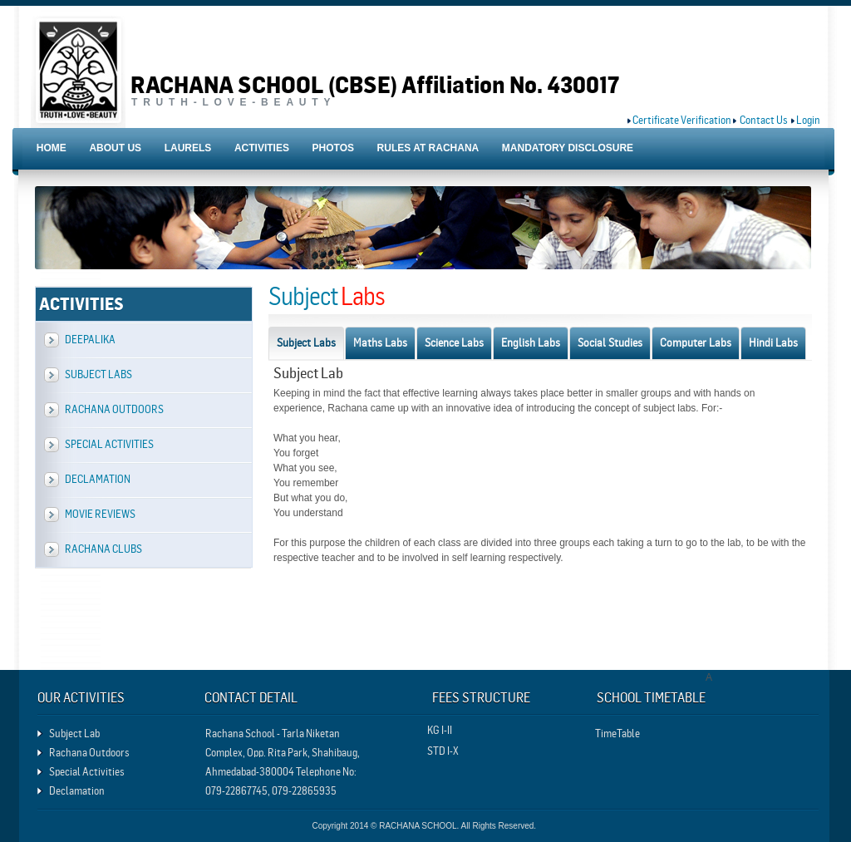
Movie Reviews (100, 514)
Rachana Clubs (103, 549)
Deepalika (90, 339)
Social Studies (610, 342)
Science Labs (454, 342)
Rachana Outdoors (114, 409)
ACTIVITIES (261, 148)
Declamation (97, 479)
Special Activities (109, 444)
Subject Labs (98, 374)
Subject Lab (74, 733)
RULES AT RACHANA (428, 148)
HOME (51, 148)
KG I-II (439, 730)
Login (808, 120)
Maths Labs (380, 342)
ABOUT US (115, 148)
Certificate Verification (681, 120)
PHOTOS (333, 148)
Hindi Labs (773, 342)
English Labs (530, 342)
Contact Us (764, 120)
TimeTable (617, 733)
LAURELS (188, 148)
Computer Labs (695, 342)
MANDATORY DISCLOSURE (567, 148)
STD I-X (443, 751)
